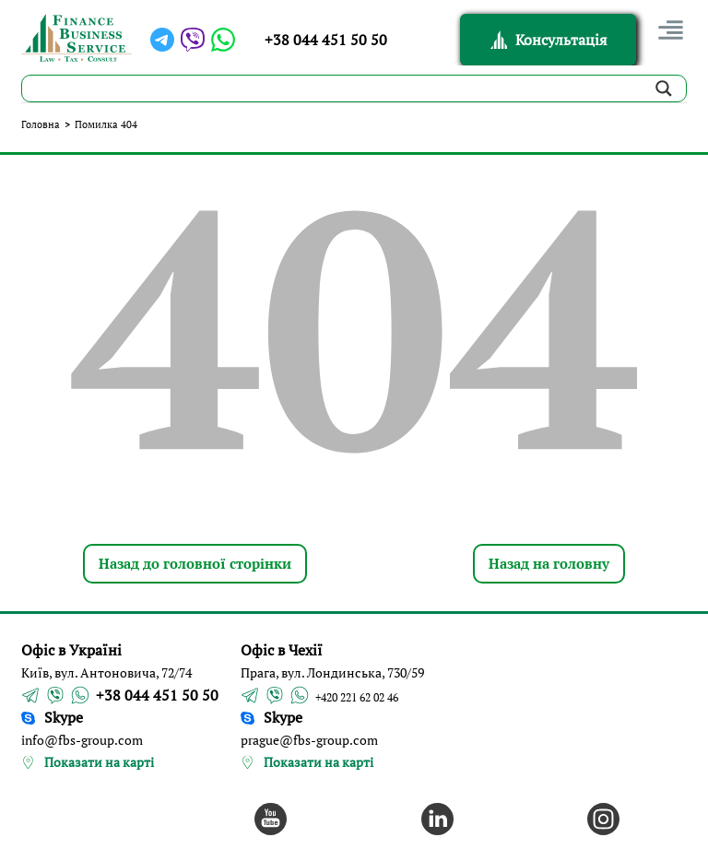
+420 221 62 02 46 (356, 697)
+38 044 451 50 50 (326, 39)
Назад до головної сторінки (195, 563)
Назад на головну (549, 563)
